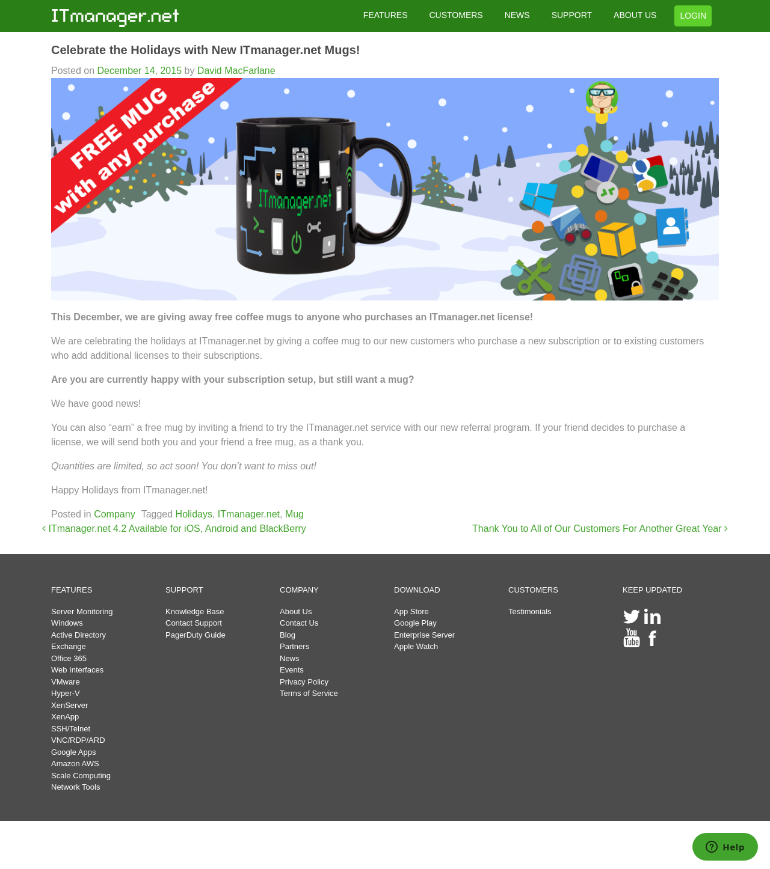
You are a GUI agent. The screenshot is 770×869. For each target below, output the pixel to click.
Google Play (415, 622)
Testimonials (530, 611)
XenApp (65, 716)
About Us (296, 611)
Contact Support (193, 622)
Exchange (68, 646)
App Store (411, 611)
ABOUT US (635, 15)
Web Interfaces (77, 669)
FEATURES (385, 15)
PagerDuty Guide (195, 634)
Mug (294, 514)
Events (292, 669)
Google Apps (73, 752)
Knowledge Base (194, 611)
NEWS (517, 15)
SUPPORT (572, 15)
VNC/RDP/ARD (78, 740)
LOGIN (693, 15)
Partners (294, 646)
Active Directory (78, 634)
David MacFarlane (234, 71)
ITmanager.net (249, 514)
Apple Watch (416, 646)
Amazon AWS (75, 763)
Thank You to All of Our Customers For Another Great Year (600, 528)
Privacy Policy (304, 681)
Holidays (194, 514)
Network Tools (75, 786)
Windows (67, 622)
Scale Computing (81, 775)
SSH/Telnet (70, 728)
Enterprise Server (424, 634)
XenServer (69, 705)
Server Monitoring (82, 611)
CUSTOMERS (455, 15)
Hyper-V (65, 693)
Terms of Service (309, 693)
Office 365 (69, 658)
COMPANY (299, 589)
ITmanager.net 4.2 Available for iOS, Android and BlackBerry (174, 528)
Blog (287, 634)
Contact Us (299, 622)
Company (114, 514)
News (290, 658)
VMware (65, 681)
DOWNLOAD (417, 589)
